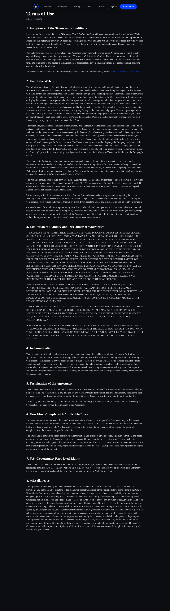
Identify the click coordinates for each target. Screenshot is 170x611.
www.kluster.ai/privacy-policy (126, 71)
